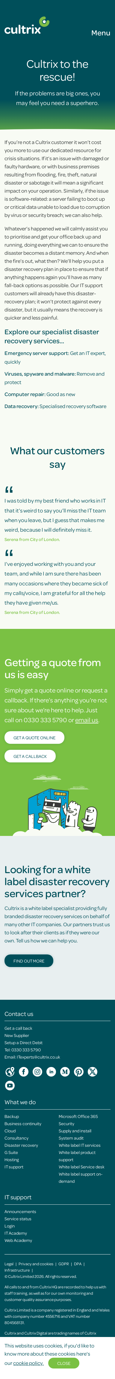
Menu (101, 32)
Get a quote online (34, 737)
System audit (71, 1137)
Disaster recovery (21, 1145)
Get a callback (30, 756)
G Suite (11, 1152)
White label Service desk (82, 1166)
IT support (13, 1166)
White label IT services (80, 1145)
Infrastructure (17, 1269)
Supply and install (75, 1130)
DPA (77, 1263)
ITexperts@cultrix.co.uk (38, 1056)
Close (63, 1363)
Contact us (18, 1013)
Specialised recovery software (55, 406)
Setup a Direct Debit (23, 1042)
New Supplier (16, 1035)
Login (9, 1225)
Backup (11, 1116)
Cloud (10, 1130)
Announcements (20, 1211)
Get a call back (18, 1028)
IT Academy (15, 1233)
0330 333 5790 (26, 1049)
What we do (20, 1102)
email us (86, 720)
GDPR (63, 1263)
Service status (17, 1218)
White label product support (77, 1155)
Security (66, 1123)
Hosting (11, 1159)
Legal (8, 1263)
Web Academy (18, 1240)
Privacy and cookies (36, 1263)
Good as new (39, 394)
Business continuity (22, 1123)
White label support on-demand (80, 1177)
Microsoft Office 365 (78, 1116)
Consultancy (16, 1137)
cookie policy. (28, 1362)
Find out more (28, 960)
